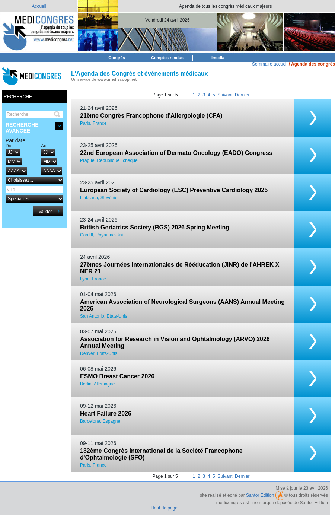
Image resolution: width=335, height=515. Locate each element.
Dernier (242, 95)
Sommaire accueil (269, 64)
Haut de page (164, 508)
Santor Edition (260, 495)
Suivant (224, 95)
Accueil (39, 6)
